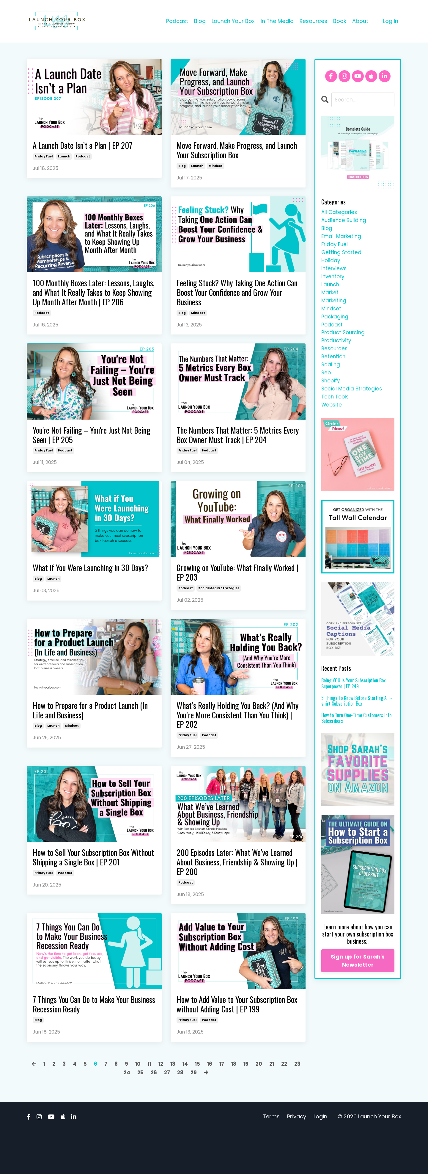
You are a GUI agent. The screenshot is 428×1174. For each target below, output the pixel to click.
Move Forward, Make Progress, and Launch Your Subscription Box (232, 151)
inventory (333, 281)
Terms (271, 1159)
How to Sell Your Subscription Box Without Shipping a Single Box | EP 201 (89, 889)
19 (255, 1106)
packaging (335, 324)
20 (268, 1106)
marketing (334, 307)
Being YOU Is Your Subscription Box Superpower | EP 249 (353, 697)
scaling (331, 375)
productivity (337, 350)
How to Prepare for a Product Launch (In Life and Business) (93, 733)
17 (229, 1106)
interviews (334, 272)
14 (192, 1106)
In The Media (276, 21)
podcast (82, 157)
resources (335, 358)
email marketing (342, 238)
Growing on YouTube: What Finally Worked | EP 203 (231, 593)
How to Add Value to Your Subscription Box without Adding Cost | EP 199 (230, 1040)
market (330, 298)
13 (179, 1106)
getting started (342, 255)
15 (204, 1106)
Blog (199, 21)
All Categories (339, 212)
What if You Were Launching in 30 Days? (88, 593)
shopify (331, 392)
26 (160, 1114)
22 (294, 1106)
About (360, 21)
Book (339, 21)
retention (334, 367)
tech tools (335, 410)
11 (154, 1106)
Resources (313, 21)
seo (326, 384)
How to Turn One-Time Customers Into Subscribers (356, 732)
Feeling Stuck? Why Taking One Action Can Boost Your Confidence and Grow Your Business (232, 297)
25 (146, 1114)
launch (64, 157)
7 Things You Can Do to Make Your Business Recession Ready (88, 1035)
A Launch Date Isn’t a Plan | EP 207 (89, 146)
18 (242, 1106)
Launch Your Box (232, 21)
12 (166, 1106)
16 (217, 1106)
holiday (331, 264)
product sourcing (344, 341)
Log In (390, 21)
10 (142, 1106)
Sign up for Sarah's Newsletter (358, 975)
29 (202, 1114)
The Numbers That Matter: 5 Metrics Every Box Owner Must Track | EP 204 (237, 453)
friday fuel (43, 157)
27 (174, 1114)
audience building (344, 221)
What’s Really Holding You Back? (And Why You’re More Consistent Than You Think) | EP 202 (231, 739)
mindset (216, 168)
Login (320, 1159)
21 (281, 1106)
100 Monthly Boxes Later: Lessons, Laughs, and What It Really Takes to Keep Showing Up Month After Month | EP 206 (94, 302)
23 (118, 1114)
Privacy (296, 1159)
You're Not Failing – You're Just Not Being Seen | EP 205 (89, 453)
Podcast (177, 21)
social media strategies (218, 610)
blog (182, 168)
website (332, 418)
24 (132, 1114)
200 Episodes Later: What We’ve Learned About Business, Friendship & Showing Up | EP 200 (237, 889)
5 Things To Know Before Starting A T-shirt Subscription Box (356, 714)
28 (188, 1114)
